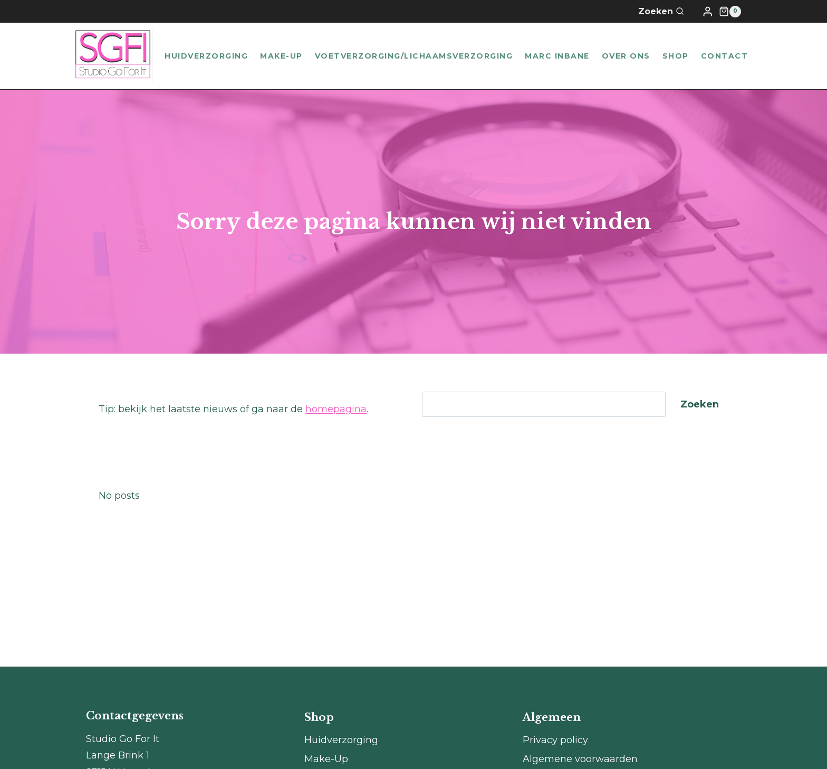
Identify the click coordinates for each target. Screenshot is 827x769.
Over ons (626, 56)
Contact (724, 56)
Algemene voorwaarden (580, 759)
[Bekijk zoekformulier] (667, 11)
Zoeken (699, 404)
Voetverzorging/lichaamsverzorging (414, 56)
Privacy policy (555, 740)
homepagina (336, 409)
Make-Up (281, 56)
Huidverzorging (206, 56)
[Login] (708, 11)
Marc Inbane (557, 56)
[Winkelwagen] (730, 11)
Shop (675, 56)
